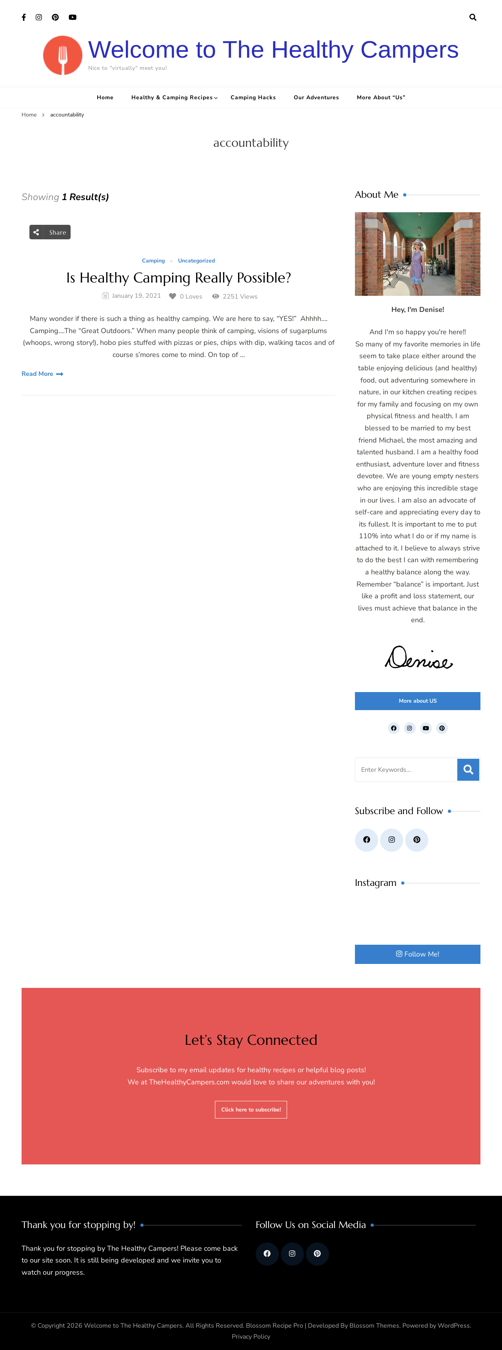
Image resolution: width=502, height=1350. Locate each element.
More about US (418, 701)
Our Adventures (316, 97)
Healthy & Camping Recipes (172, 97)
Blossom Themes (374, 1325)
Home (105, 97)
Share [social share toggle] (50, 232)
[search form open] (473, 18)
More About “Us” (381, 97)
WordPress (454, 1325)
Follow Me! (417, 954)
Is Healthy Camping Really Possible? (178, 277)
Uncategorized (196, 261)
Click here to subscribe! (251, 1109)
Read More (37, 374)
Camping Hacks (253, 97)
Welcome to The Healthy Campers (273, 49)
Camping (153, 261)
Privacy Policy (251, 1336)
